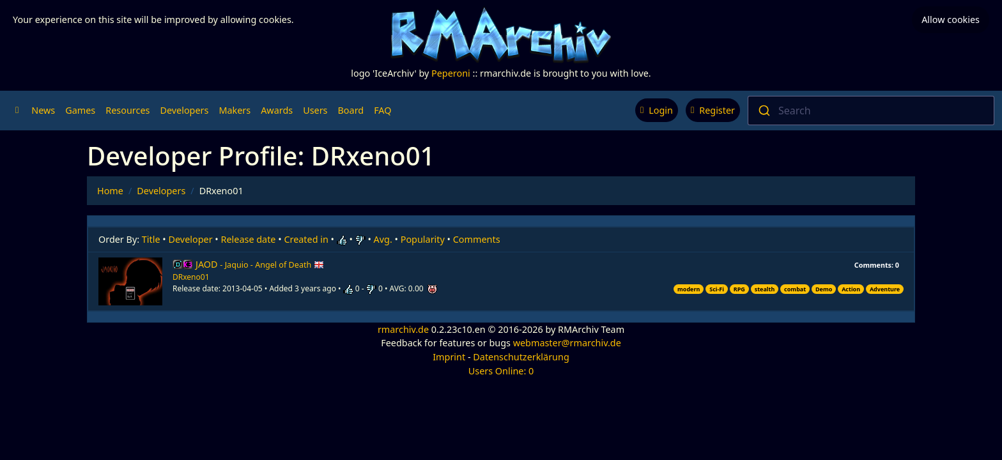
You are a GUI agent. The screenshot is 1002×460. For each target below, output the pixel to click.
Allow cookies (950, 19)
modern (688, 289)
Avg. (383, 239)
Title (151, 239)
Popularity (423, 239)
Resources (127, 110)
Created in (306, 239)
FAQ (382, 110)
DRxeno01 (191, 277)
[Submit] (763, 110)
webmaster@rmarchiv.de (567, 343)
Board (351, 110)
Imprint (449, 357)
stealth (765, 289)
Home (110, 191)
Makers (234, 110)
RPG (739, 289)
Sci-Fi (716, 289)
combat (795, 289)
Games (80, 110)
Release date (248, 239)
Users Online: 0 (501, 371)
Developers (184, 110)
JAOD (260, 264)
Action (851, 289)
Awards (277, 110)
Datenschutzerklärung (521, 357)
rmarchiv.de (403, 329)
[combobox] (871, 110)
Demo (823, 289)
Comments (476, 239)
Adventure (885, 289)
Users (315, 110)
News (43, 110)
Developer (191, 239)
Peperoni (450, 73)
